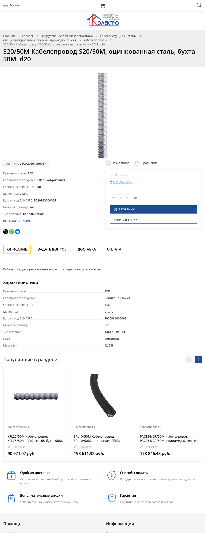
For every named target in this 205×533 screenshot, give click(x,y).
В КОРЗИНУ (124, 210)
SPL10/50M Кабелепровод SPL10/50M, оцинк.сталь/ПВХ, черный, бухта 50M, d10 (97, 438)
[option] (37, 415)
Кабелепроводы (95, 40)
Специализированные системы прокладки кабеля (39, 40)
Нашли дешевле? (121, 181)
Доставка (87, 249)
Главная (9, 36)
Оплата (114, 249)
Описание (17, 249)
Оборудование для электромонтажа (67, 36)
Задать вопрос (52, 249)
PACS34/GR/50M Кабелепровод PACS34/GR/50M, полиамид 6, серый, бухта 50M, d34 (168, 438)
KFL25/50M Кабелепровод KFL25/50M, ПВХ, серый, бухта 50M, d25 (35, 438)
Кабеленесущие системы (118, 36)
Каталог (27, 36)
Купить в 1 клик (125, 221)
